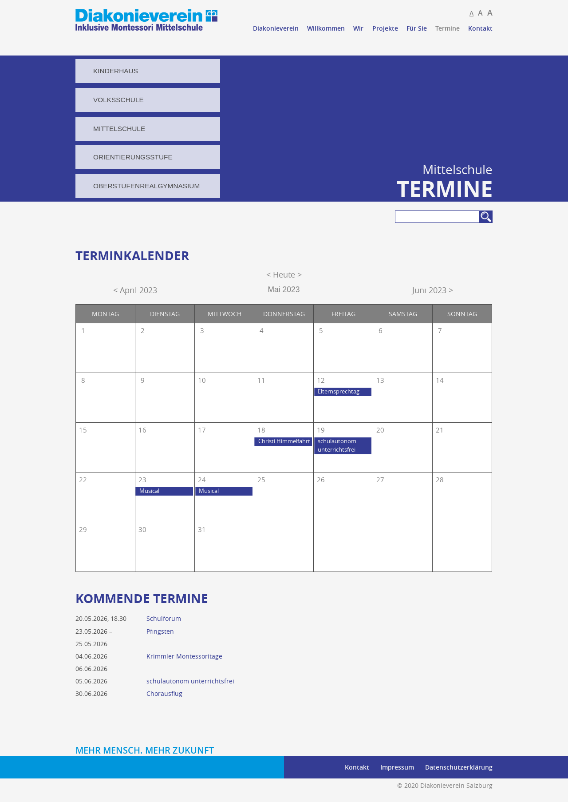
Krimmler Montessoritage (184, 656)
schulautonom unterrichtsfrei (337, 445)
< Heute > (284, 275)
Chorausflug (164, 693)
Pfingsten (160, 631)
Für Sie (416, 28)
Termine (447, 28)
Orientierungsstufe (133, 157)
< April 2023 (135, 290)
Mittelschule (119, 128)
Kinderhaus (115, 71)
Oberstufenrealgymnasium (146, 186)
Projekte (385, 28)
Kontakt (480, 28)
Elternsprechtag (338, 391)
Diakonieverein (276, 28)
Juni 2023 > (432, 290)
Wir (358, 28)
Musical (149, 491)
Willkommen (326, 28)
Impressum (397, 767)
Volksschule (118, 99)
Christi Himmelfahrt (284, 441)
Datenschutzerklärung (459, 767)
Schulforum (163, 618)
